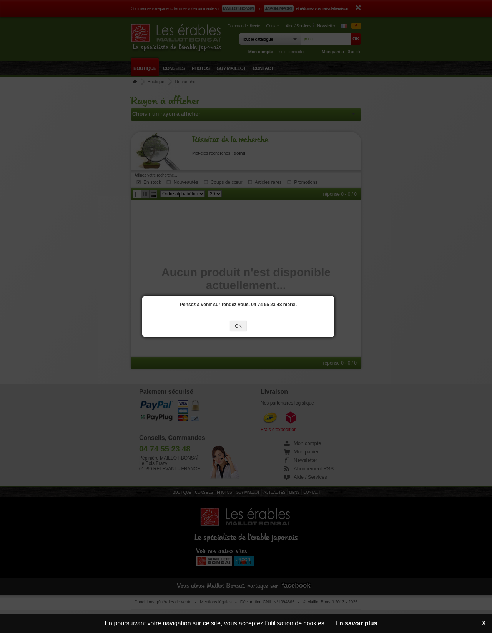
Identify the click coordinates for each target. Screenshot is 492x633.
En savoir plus (356, 623)
